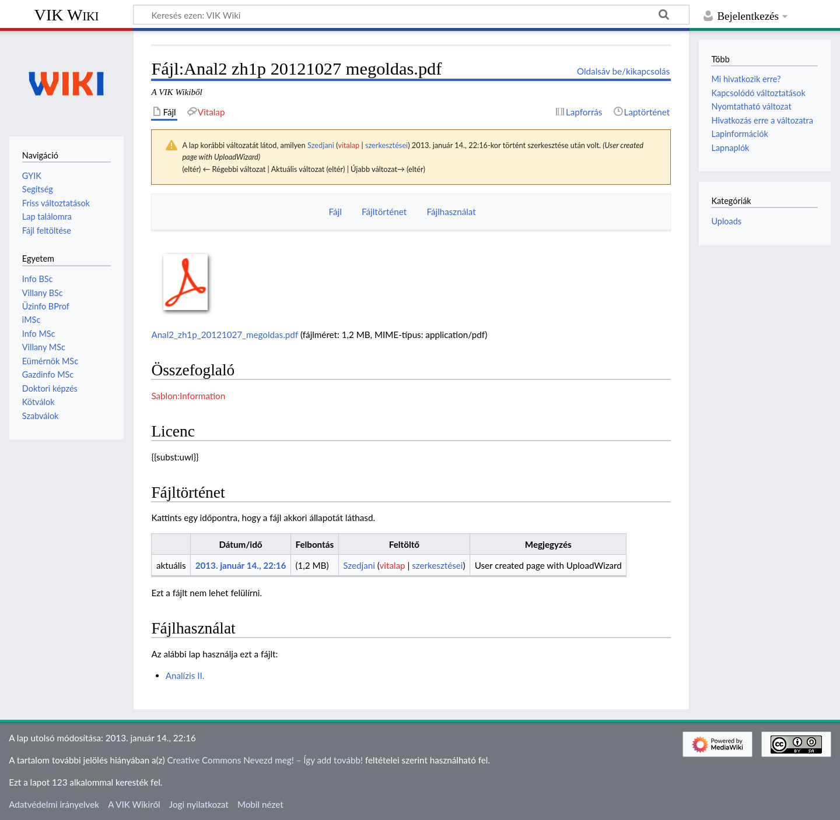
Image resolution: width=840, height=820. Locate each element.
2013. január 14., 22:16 (240, 565)
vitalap (348, 145)
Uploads (726, 221)
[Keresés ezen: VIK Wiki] (411, 14)
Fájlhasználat (450, 211)
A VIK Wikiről (134, 804)
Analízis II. (185, 675)
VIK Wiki (66, 15)
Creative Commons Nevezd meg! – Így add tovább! (265, 760)
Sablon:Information (188, 395)
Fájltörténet (384, 211)
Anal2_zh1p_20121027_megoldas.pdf (224, 334)
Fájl (334, 211)
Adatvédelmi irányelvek (54, 804)
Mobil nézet (260, 804)
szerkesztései (386, 145)
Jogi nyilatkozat (199, 804)
